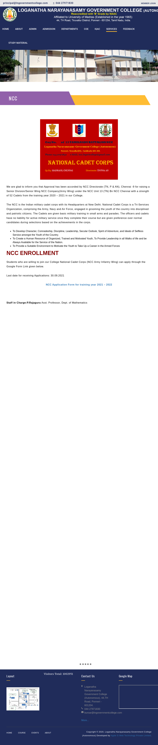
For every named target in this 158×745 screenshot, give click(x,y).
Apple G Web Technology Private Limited (131, 735)
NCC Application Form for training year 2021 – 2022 (79, 284)
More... (85, 720)
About (48, 733)
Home (9, 733)
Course (22, 733)
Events (35, 733)
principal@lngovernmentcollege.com (25, 3)
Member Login (148, 3)
